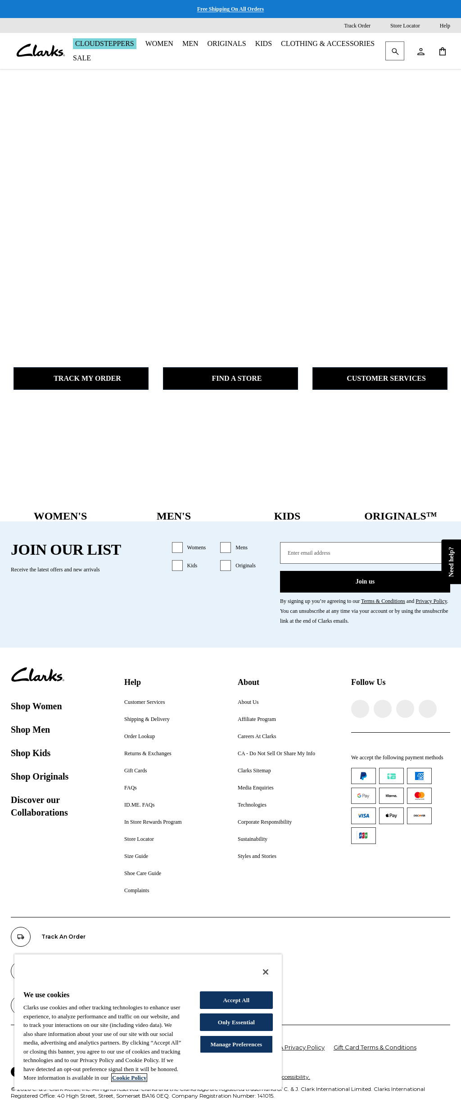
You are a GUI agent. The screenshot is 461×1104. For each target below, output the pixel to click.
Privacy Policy (431, 601)
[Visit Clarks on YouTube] (428, 709)
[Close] (266, 972)
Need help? (450, 562)
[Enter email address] (365, 553)
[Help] (438, 25)
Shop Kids (30, 753)
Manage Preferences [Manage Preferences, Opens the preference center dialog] (236, 1044)
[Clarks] (41, 51)
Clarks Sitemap (254, 770)
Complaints (136, 890)
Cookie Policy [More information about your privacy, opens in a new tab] (129, 1077)
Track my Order (81, 378)
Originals (226, 43)
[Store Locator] (399, 25)
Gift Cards (135, 770)
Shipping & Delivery (147, 719)
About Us (248, 702)
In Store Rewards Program (153, 822)
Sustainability (252, 839)
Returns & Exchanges (148, 753)
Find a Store (230, 378)
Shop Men (30, 729)
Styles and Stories (257, 856)
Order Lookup (139, 736)
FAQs (130, 788)
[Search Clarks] (395, 51)
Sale (82, 58)
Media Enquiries (256, 788)
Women (159, 43)
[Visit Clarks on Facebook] (360, 709)
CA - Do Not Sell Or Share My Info (276, 753)
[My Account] (420, 51)
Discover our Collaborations (39, 806)
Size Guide (136, 856)
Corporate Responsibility (265, 822)
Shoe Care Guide (142, 873)
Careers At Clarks (257, 736)
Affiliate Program (257, 719)
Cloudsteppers (104, 43)
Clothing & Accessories (328, 43)
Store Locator (139, 839)
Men (190, 43)
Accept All (236, 1000)
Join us (365, 581)
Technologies (252, 805)
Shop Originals (39, 776)
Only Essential (236, 1022)
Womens (196, 547)
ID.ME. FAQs (139, 805)
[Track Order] (351, 25)
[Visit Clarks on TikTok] (405, 709)
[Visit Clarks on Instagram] (383, 709)
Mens (241, 547)
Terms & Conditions (383, 601)
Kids (263, 43)
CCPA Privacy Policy (296, 1047)
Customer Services (380, 378)
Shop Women (36, 706)
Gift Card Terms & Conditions (375, 1047)
